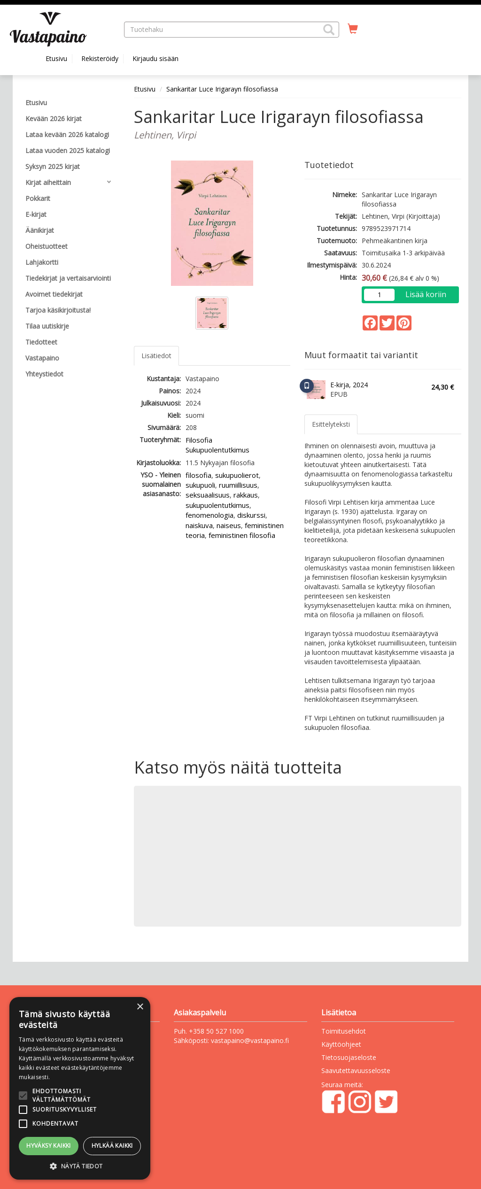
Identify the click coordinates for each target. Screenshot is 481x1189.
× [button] (139, 1007)
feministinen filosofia (242, 535)
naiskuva (199, 525)
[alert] (79, 1088)
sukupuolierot (237, 475)
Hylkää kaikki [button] (112, 1146)
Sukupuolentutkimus (217, 449)
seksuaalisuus (208, 494)
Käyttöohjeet (341, 1044)
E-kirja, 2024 (349, 384)
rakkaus (245, 494)
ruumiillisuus (238, 485)
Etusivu (56, 58)
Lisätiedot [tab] (156, 355)
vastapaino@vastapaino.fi (250, 1040)
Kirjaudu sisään (155, 58)
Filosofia (199, 440)
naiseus (229, 525)
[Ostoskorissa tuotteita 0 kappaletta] (353, 29)
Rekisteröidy (99, 58)
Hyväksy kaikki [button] (48, 1146)
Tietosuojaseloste (348, 1057)
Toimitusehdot (343, 1031)
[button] (328, 29)
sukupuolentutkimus (217, 505)
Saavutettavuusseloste (355, 1070)
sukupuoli (200, 485)
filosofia (198, 475)
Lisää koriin (425, 294)
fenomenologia (209, 515)
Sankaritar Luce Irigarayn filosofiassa (222, 88)
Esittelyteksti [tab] (331, 424)
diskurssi (251, 515)
